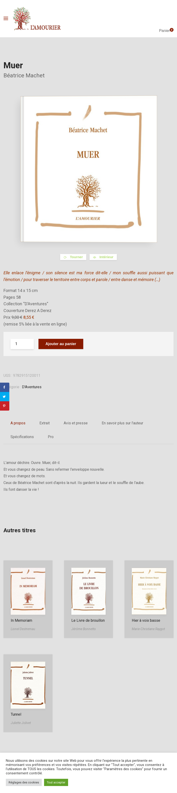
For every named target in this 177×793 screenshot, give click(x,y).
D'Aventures (32, 387)
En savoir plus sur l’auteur (122, 423)
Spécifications (22, 437)
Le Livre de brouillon (88, 620)
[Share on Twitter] (4, 396)
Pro (51, 437)
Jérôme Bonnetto (83, 629)
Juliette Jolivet (21, 723)
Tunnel (16, 714)
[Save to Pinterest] (4, 406)
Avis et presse (76, 423)
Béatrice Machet (24, 75)
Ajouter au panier (60, 344)
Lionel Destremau (23, 629)
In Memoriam (21, 620)
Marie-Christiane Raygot (148, 629)
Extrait (44, 423)
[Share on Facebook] (4, 387)
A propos (17, 423)
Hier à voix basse (146, 620)
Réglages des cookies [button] (24, 782)
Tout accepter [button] (56, 782)
